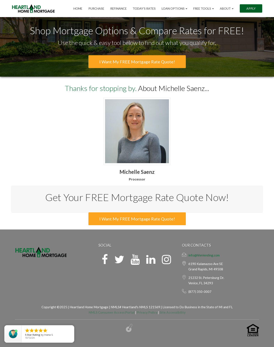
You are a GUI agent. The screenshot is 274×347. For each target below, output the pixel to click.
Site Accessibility (173, 312)
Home (77, 8)
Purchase (96, 8)
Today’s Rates (144, 8)
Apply (251, 8)
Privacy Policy (147, 312)
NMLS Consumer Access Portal (111, 312)
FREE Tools (203, 8)
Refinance (118, 8)
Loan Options (174, 8)
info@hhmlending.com (204, 255)
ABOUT (227, 8)
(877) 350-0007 (199, 291)
